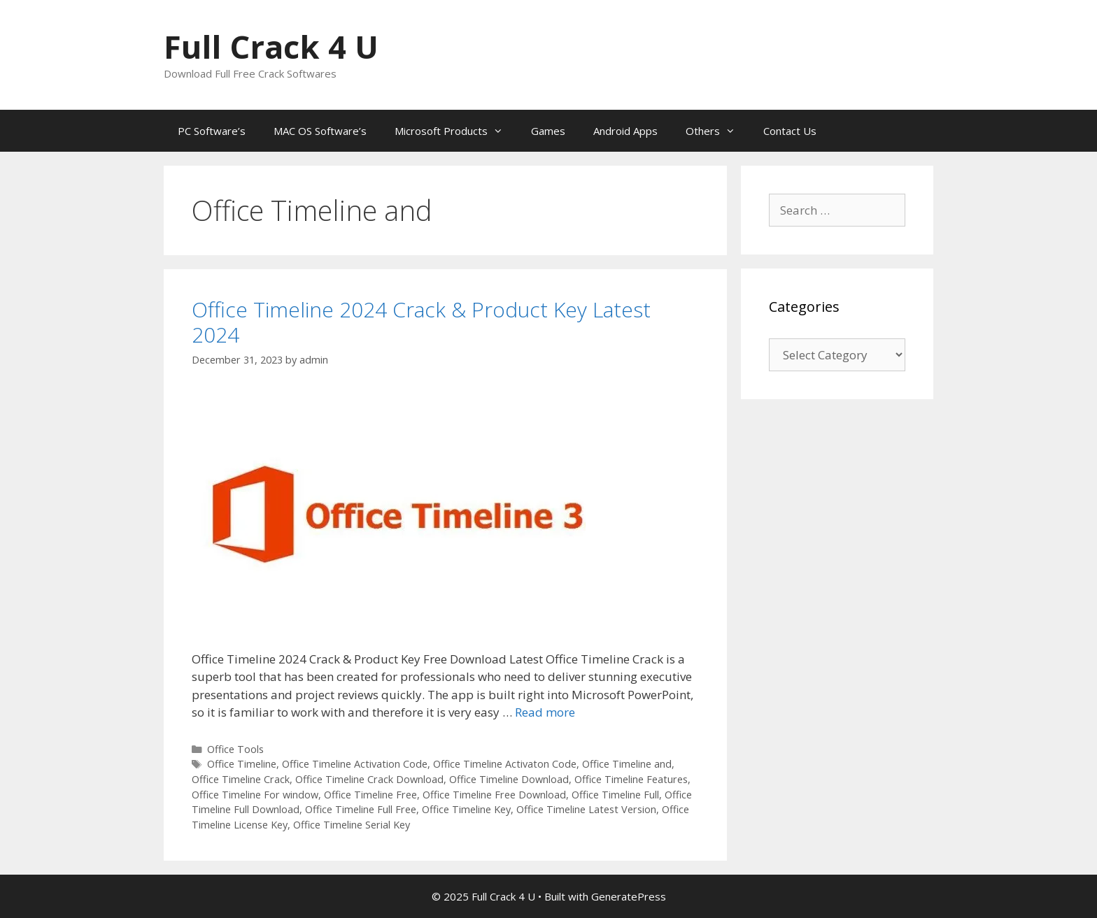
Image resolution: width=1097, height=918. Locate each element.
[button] (389, 506)
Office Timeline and (627, 763)
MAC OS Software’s (320, 131)
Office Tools (235, 749)
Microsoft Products (456, 131)
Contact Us (789, 131)
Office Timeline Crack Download (369, 779)
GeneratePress (628, 896)
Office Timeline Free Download (494, 794)
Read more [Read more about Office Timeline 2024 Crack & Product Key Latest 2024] (545, 712)
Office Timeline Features (631, 779)
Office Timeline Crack (241, 779)
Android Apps (625, 131)
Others (717, 131)
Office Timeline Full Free (360, 809)
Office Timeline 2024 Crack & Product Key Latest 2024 (421, 322)
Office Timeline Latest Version (586, 809)
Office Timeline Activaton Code (504, 763)
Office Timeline (241, 763)
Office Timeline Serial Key (351, 824)
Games (548, 131)
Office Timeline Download (509, 779)
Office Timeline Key (466, 809)
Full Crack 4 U (271, 46)
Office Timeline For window (255, 794)
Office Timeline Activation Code (354, 763)
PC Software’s (212, 131)
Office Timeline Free (370, 794)
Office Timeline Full (615, 794)
